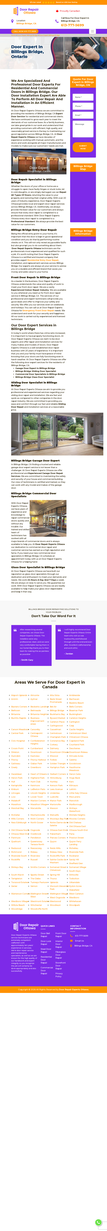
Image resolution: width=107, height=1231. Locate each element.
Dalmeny (54, 748)
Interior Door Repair (59, 944)
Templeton (16, 878)
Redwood (16, 848)
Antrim (14, 699)
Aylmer (34, 699)
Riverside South (19, 856)
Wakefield (74, 890)
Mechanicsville (37, 815)
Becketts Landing (39, 707)
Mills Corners (17, 819)
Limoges (15, 793)
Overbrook (35, 834)
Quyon (53, 841)
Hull (13, 782)
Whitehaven (75, 901)
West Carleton (76, 894)
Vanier (14, 886)
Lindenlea (55, 793)
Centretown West (78, 733)
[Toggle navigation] (92, 31)
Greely (14, 767)
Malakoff (15, 801)
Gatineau (15, 763)
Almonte (34, 695)
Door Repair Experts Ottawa (73, 989)
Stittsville (73, 875)
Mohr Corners (37, 819)
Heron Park (16, 778)
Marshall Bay (17, 808)
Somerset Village (77, 867)
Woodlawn (55, 905)
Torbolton (74, 878)
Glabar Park (36, 763)
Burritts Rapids (18, 718)
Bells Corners (75, 707)
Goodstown (75, 763)
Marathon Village (38, 804)
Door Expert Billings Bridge (49, 35)
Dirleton (15, 752)
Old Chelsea (75, 822)
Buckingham (75, 714)
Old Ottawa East (77, 826)
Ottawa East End (58, 830)
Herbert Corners (58, 774)
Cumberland (36, 748)
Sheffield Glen (76, 863)
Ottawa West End (20, 834)
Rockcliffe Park (57, 856)
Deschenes (74, 748)
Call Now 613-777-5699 (25, 31)
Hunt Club (35, 782)
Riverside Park (76, 852)
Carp (71, 726)
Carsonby (35, 729)
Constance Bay (57, 741)
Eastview (35, 756)
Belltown (15, 710)
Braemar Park (76, 710)
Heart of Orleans (38, 774)
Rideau (33, 852)
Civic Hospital (18, 741)
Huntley (54, 782)
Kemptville (16, 785)
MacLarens (74, 797)
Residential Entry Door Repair (43, 260)
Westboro (74, 897)
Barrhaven (74, 699)
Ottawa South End (78, 830)
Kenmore (35, 785)
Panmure (15, 838)
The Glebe (35, 878)
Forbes (53, 760)
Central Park (17, 733)
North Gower (36, 822)
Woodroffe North (39, 909)
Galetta (73, 760)
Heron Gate (75, 774)
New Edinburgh (19, 822)
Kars (71, 782)
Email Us (79, 941)
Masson (54, 808)
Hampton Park (57, 767)
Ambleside (74, 695)
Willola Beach (18, 905)
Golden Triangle (58, 763)
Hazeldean (16, 774)
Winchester (36, 905)
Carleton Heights (77, 718)
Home (13, 35)
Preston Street (76, 838)
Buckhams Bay (57, 714)
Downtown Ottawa (59, 752)
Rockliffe (15, 859)
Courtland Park (76, 744)
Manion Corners (38, 801)
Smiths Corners (38, 867)
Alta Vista (54, 695)
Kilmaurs (73, 785)
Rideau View (56, 852)
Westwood (55, 901)
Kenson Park (56, 785)
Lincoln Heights (38, 793)
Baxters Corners (19, 707)
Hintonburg (55, 778)
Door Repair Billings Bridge (27, 35)
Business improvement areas (37, 721)
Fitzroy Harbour (38, 760)
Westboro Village (19, 901)
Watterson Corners (20, 894)
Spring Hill (55, 875)
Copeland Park (76, 741)
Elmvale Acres (76, 756)
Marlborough (75, 804)
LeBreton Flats (37, 789)
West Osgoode (57, 897)
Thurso (53, 878)
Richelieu (73, 848)
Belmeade (35, 710)
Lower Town (36, 797)
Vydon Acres (75, 886)
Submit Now (83, 147)
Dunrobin (15, 756)
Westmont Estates (40, 901)
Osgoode (35, 830)
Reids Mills (55, 848)
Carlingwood (56, 726)
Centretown (56, 733)
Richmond (16, 852)
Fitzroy (14, 760)
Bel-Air (53, 707)
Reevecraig (36, 848)
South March (17, 875)
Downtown (36, 752)
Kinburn (15, 789)
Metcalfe (54, 815)
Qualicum (16, 841)
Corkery (54, 744)
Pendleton (35, 838)
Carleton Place (57, 722)
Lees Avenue (56, 789)
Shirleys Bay (17, 867)
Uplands (54, 882)
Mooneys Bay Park (59, 819)
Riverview (35, 856)
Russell (34, 859)
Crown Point (17, 748)
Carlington (74, 722)
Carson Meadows (20, 729)
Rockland (74, 856)
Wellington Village (59, 894)
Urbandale (74, 882)
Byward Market (57, 718)
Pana (71, 834)
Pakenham (55, 834)
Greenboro (35, 767)
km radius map (83, 197)
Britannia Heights (39, 714)
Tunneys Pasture (38, 882)
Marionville (55, 804)
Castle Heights (76, 729)
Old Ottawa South (20, 830)
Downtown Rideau (78, 752)
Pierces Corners (58, 838)
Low (13, 797)
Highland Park (37, 778)
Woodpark (74, 905)
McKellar (15, 815)
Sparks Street (37, 875)
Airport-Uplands (19, 695)
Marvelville (35, 808)
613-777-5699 (72, 25)
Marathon (16, 804)
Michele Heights (77, 815)
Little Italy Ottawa (78, 793)
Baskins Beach (76, 703)
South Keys (74, 871)
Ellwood (54, 756)
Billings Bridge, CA (26, 23)
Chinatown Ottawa (78, 737)
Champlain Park (58, 737)
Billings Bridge (57, 710)
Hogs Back (74, 778)
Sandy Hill (74, 859)
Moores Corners (77, 819)
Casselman (55, 729)
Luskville (54, 797)
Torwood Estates (20, 882)
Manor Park (56, 801)
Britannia (15, 714)
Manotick (74, 801)
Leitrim (72, 789)
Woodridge (16, 909)
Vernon (33, 886)
